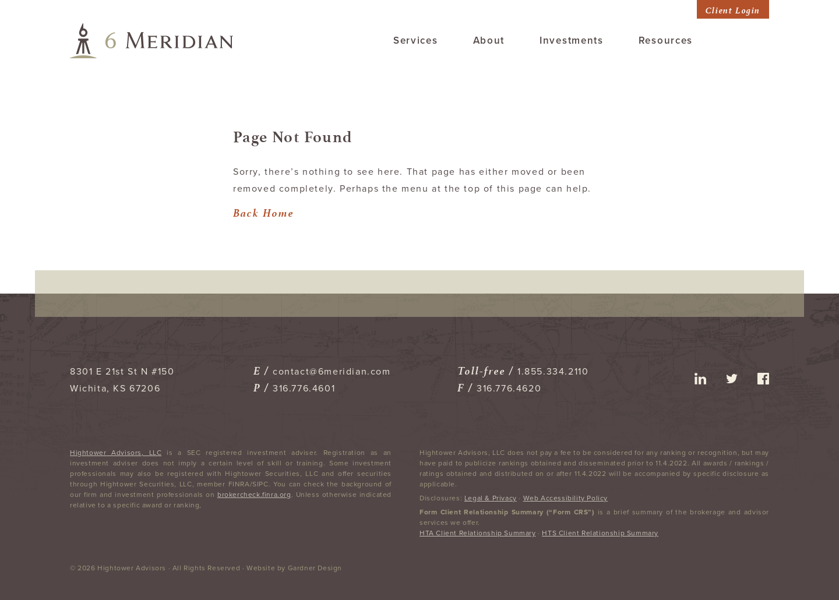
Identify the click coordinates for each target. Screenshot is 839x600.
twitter (732, 378)
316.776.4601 (304, 388)
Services (415, 40)
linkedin (700, 378)
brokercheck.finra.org (254, 494)
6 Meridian (151, 40)
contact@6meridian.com (332, 371)
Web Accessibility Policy (565, 498)
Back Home (263, 211)
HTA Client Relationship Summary (478, 533)
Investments (572, 40)
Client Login (733, 9)
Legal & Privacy (490, 498)
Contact (748, 40)
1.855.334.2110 (552, 371)
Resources (666, 40)
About (489, 40)
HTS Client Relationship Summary (600, 533)
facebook (763, 378)
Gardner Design (315, 568)
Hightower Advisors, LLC (115, 453)
